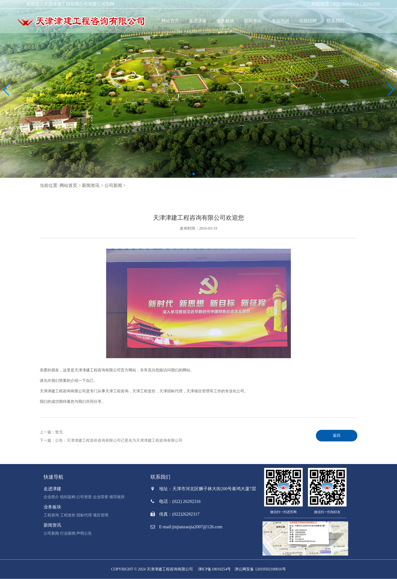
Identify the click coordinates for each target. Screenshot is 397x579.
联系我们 (335, 20)
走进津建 (197, 20)
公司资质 (84, 497)
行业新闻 (68, 533)
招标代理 (84, 515)
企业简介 (51, 497)
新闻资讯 (253, 20)
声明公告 (84, 533)
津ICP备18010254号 (214, 569)
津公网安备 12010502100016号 (260, 569)
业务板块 (225, 20)
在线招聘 (308, 20)
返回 (336, 435)
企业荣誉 (100, 497)
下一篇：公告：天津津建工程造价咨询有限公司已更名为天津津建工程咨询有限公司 (111, 440)
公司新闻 (113, 185)
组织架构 (68, 497)
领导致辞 (117, 497)
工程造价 (68, 515)
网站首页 (170, 20)
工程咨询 (51, 515)
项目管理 (100, 515)
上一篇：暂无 (51, 432)
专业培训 (280, 20)
